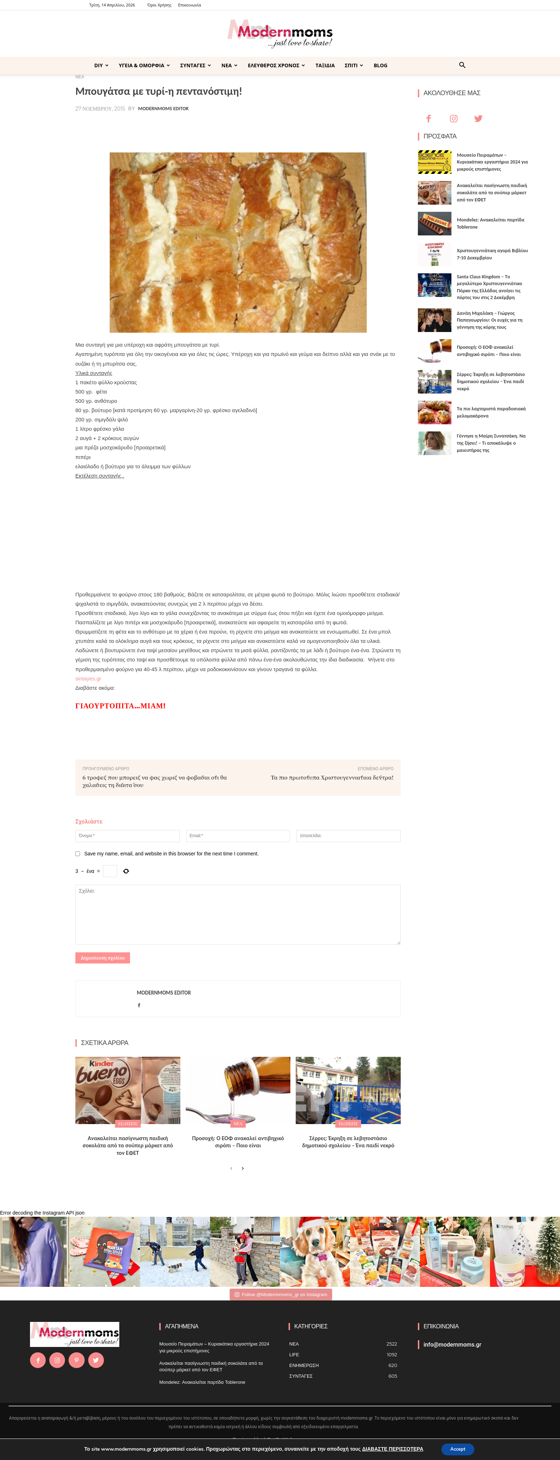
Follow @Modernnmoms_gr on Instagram (281, 1294)
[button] (462, 66)
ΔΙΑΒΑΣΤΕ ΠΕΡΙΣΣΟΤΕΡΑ (390, 1448)
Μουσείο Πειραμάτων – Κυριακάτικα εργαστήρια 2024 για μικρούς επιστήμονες (492, 162)
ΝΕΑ (229, 65)
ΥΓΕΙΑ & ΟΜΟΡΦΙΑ (144, 65)
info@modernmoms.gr (452, 1344)
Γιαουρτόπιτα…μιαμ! (120, 706)
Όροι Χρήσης (159, 5)
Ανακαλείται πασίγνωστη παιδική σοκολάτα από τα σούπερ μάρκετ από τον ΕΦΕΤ (127, 1146)
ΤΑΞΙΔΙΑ (325, 65)
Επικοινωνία (189, 5)
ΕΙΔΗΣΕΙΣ (128, 1123)
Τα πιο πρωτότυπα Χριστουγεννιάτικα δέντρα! (332, 777)
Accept (458, 1448)
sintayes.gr (88, 678)
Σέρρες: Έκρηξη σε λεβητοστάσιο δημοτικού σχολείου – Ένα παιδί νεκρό (348, 1142)
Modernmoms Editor (163, 108)
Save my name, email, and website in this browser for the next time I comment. (171, 853)
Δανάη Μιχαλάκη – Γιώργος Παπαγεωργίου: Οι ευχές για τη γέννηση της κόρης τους (489, 320)
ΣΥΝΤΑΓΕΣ (195, 65)
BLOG (381, 65)
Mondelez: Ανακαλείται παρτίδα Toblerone (202, 1382)
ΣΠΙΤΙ (354, 65)
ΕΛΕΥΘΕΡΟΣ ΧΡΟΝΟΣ (276, 65)
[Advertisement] (238, 530)
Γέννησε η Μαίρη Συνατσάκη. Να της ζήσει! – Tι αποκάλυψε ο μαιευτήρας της (491, 443)
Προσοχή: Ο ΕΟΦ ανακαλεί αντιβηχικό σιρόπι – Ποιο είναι (238, 1142)
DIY (101, 65)
